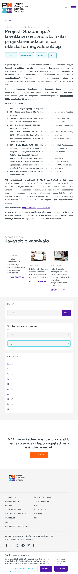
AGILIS (10, 389)
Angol (7, 522)
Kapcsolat (38, 514)
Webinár (10, 404)
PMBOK (9, 384)
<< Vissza (9, 20)
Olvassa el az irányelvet (24, 569)
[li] (12, 545)
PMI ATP (10, 399)
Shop (35, 518)
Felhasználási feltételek (15, 510)
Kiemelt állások (40, 510)
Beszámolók (9, 505)
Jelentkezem (39, 455)
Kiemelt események (41, 501)
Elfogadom (61, 569)
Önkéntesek (12, 379)
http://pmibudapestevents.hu (36, 208)
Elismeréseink (10, 497)
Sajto (9, 369)
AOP (8, 394)
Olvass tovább (14, 277)
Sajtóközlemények (12, 501)
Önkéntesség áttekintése (44, 497)
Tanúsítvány (13, 374)
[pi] (28, 545)
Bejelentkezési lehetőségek (16, 526)
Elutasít (46, 569)
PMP (8, 409)
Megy (66, 313)
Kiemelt (10, 364)
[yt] (23, 545)
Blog (35, 505)
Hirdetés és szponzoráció (15, 514)
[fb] (6, 545)
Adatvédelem (10, 518)
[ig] (17, 545)
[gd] (34, 545)
